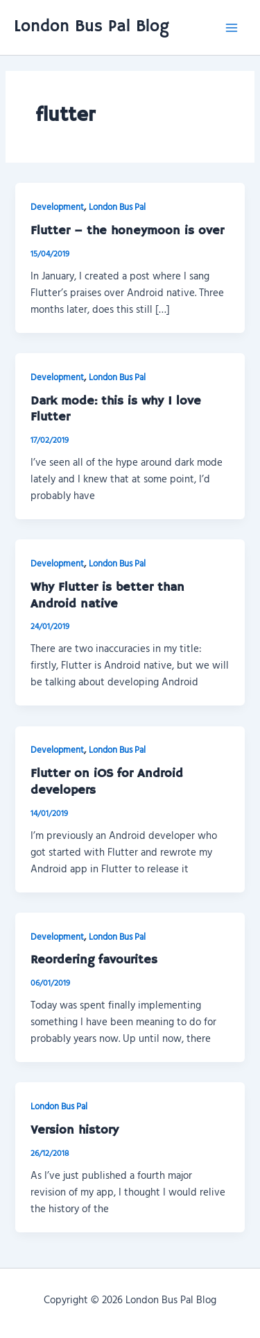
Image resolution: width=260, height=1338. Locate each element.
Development (57, 206)
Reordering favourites (94, 960)
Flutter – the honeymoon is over (127, 230)
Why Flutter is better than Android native (107, 596)
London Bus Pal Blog (91, 27)
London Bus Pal (117, 206)
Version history (75, 1130)
